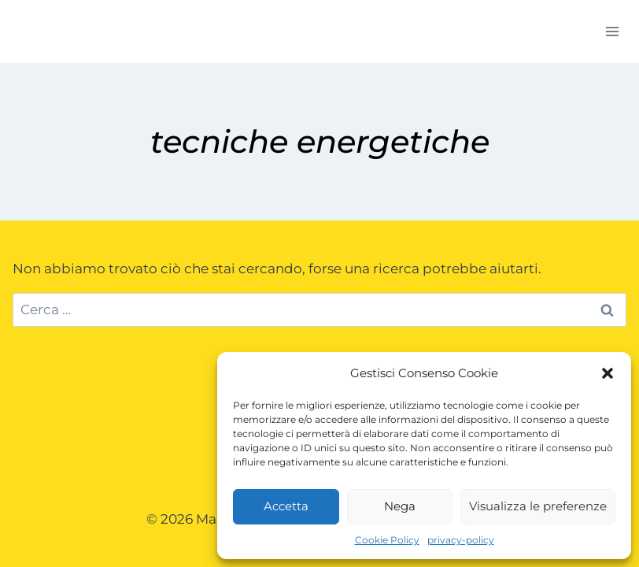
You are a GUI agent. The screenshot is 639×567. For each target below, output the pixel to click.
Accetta (286, 505)
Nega (400, 505)
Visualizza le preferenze (538, 505)
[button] (607, 373)
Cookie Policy (387, 540)
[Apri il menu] (611, 31)
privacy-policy (460, 540)
